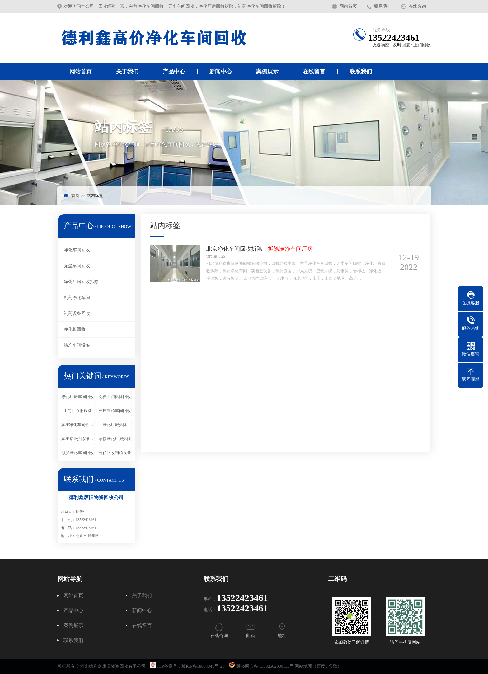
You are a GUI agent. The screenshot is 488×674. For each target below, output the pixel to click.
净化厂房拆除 (115, 424)
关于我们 (127, 71)
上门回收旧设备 (77, 410)
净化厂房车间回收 (78, 396)
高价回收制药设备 (115, 452)
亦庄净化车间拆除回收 (78, 424)
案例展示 (267, 71)
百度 (321, 666)
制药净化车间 (77, 297)
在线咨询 (417, 6)
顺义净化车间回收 (78, 452)
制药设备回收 (77, 313)
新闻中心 (220, 71)
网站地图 (303, 666)
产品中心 (174, 71)
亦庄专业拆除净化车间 (78, 438)
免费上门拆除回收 (115, 396)
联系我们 (383, 6)
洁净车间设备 (77, 345)
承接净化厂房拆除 (115, 438)
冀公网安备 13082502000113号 (265, 666)
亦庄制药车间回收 (115, 410)
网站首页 (348, 6)
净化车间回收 (77, 250)
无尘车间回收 (77, 266)
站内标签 (95, 195)
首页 (75, 195)
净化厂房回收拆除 (81, 281)
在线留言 (314, 71)
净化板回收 (75, 329)
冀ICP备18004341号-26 (202, 666)
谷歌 (333, 666)
